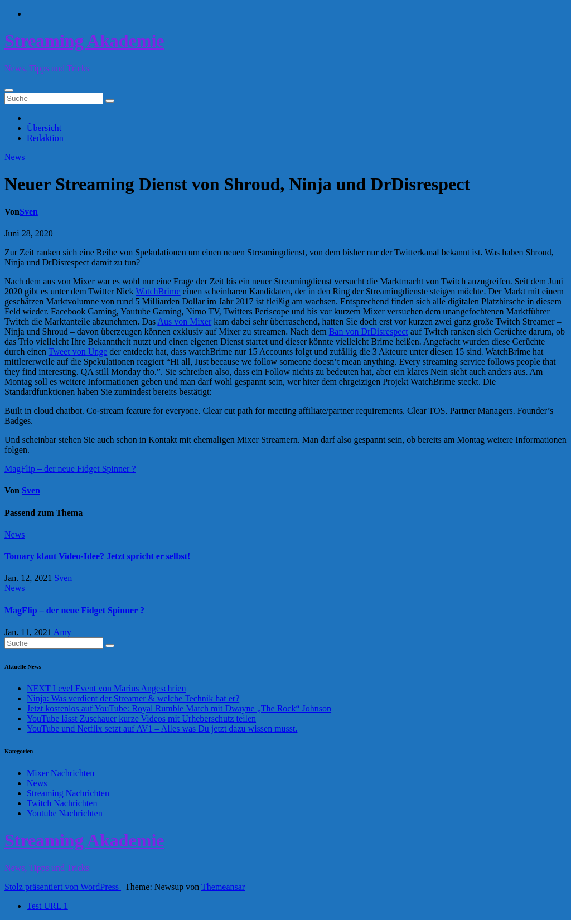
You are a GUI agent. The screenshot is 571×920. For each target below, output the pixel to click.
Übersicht (44, 128)
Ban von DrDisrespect (368, 331)
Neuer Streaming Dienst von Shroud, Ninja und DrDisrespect (237, 184)
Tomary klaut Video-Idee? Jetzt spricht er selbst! (97, 556)
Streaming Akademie (84, 41)
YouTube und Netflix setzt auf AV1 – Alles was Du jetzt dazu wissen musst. (162, 728)
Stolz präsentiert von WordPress (62, 887)
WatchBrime (158, 291)
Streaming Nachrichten (68, 793)
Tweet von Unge (78, 351)
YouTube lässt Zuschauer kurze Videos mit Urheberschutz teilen (141, 718)
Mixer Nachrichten (60, 773)
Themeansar (223, 887)
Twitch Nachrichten (62, 803)
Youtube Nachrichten (65, 813)
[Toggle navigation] (8, 90)
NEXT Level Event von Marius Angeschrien (106, 688)
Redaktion (45, 138)
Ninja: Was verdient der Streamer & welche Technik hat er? (133, 698)
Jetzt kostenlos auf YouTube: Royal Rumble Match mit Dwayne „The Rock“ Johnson (179, 708)
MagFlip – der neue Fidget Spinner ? (70, 468)
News (14, 157)
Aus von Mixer (184, 321)
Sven (29, 211)
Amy (62, 632)
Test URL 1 (47, 906)
